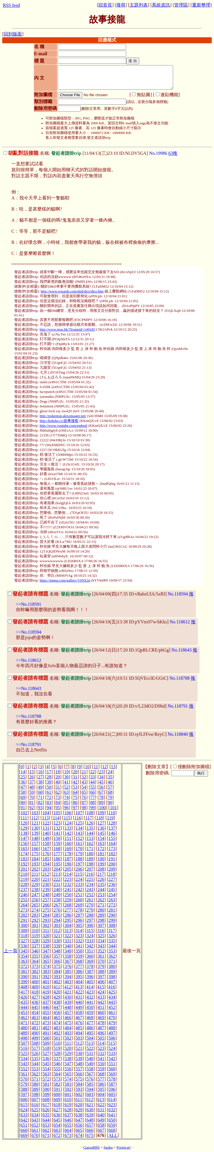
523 (100, 1048)
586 (100, 1084)
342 (89, 945)
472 (35, 1022)
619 (68, 1104)
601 (68, 1094)
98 (84, 807)
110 (112, 812)
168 (56, 848)
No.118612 (180, 621)
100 (102, 807)
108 (89, 812)
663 (56, 1130)
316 (100, 930)
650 (112, 1120)
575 (79, 1079)
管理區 (181, 5)
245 (112, 889)
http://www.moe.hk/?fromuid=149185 (67, 329)
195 (56, 864)
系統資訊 (161, 5)
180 (89, 853)
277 (68, 910)
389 (112, 971)
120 (23, 823)
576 (89, 1079)
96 (66, 807)
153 (89, 838)
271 (100, 904)
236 (112, 884)
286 (68, 915)
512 (78, 1043)
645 (56, 1120)
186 (56, 858)
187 (68, 858)
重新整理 (201, 5)
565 (68, 1073)
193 (35, 864)
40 (57, 782)
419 (46, 992)
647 (79, 1120)
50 (49, 787)
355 (35, 956)
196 (68, 864)
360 (89, 956)
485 (79, 1027)
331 (68, 940)
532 (100, 1053)
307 (100, 925)
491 (46, 1033)
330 (56, 940)
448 (68, 1007)
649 (100, 1120)
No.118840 (178, 734)
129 (23, 828)
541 (100, 1058)
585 (89, 1084)
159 (56, 843)
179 (79, 853)
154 (100, 838)
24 (110, 771)
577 (100, 1079)
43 (84, 782)
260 (79, 899)
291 (23, 920)
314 (78, 930)
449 (79, 1007)
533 (112, 1053)
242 (79, 889)
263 (112, 899)
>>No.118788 (28, 716)
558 (89, 1068)
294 (56, 920)
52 (66, 787)
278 (79, 910)
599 (46, 1094)
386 (79, 971)
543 (23, 1063)
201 (23, 869)
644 (46, 1120)
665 (79, 1130)
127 (100, 823)
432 (89, 997)
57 (110, 787)
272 (112, 904)
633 (23, 1114)
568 (100, 1073)
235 (100, 884)
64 (75, 792)
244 (100, 889)
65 (84, 792)
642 (23, 1120)
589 (35, 1089)
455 (46, 1012)
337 (35, 945)
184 (35, 858)
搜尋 (120, 5)
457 (68, 1012)
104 (46, 812)
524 (112, 1048)
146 (112, 833)
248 (46, 894)
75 (75, 797)
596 (112, 1089)
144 (89, 833)
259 (68, 899)
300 (23, 925)
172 (100, 848)
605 (112, 1094)
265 (35, 904)
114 (56, 817)
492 (56, 1033)
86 (75, 802)
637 (68, 1114)
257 (46, 899)
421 (68, 992)
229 (35, 884)
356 (46, 956)
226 (100, 879)
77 (92, 797)
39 (49, 782)
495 (89, 1033)
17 (49, 771)
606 (23, 1099)
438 (56, 1002)
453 (23, 1012)
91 (22, 807)
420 (56, 992)
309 (23, 930)
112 (34, 817)
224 (79, 879)
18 (57, 771)
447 (56, 1007)
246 (23, 894)
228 (23, 884)
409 (35, 986)
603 (89, 1094)
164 (112, 843)
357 (56, 956)
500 (46, 1038)
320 (46, 935)
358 (68, 956)
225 (89, 879)
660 (23, 1130)
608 (46, 1099)
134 (79, 828)
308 (112, 925)
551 (112, 1063)
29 (57, 776)
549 (89, 1063)
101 (113, 807)
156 (23, 843)
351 (89, 951)
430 (68, 997)
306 (89, 925)
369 (89, 961)
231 (56, 884)
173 (112, 848)
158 (46, 843)
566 (79, 1073)
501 (56, 1038)
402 (56, 981)
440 (79, 1002)
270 (89, 904)
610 (68, 1099)
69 (22, 797)
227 (112, 879)
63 (66, 792)
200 (112, 864)
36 (22, 782)
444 (23, 1007)
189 (89, 858)
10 (87, 766)
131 (46, 828)
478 (100, 1022)
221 (46, 879)
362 (112, 956)
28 (49, 776)
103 (35, 812)
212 (45, 874)
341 (79, 945)
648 (89, 1120)
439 (68, 1002)
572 (46, 1079)
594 (89, 1089)
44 (92, 782)
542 (112, 1058)
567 (89, 1073)
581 (46, 1084)
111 (23, 817)
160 (68, 843)
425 (112, 992)
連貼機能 (169, 94)
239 (46, 889)
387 (89, 971)
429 (56, 997)
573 (56, 1079)
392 (46, 976)
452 (112, 1007)
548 (79, 1063)
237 (23, 889)
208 (100, 869)
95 (57, 807)
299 (112, 920)
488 (112, 1027)
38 (40, 782)
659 (112, 1125)
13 (113, 766)
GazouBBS (91, 1147)
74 (66, 797)
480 (23, 1027)
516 (23, 1048)
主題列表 (139, 5)
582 (56, 1084)
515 (111, 1043)
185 (46, 858)
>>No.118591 (28, 604)
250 (68, 894)
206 (79, 869)
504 (89, 1038)
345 (23, 951)
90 (110, 802)
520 (68, 1048)
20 (75, 771)
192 (23, 864)
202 (35, 869)
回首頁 (105, 5)
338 (46, 945)
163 (100, 843)
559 (100, 1068)
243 (89, 889)
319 (35, 935)
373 (35, 966)
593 (79, 1089)
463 (35, 1017)
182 (112, 853)
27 (40, 776)
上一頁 (10, 950)
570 (23, 1079)
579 (23, 1084)
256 (35, 899)
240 (56, 889)
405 (89, 981)
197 (79, 864)
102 (23, 812)
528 (56, 1053)
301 (35, 925)
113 (45, 817)
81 (31, 802)
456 (56, 1012)
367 (68, 961)
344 (112, 945)
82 (40, 802)
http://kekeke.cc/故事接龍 (59, 421)
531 (89, 1053)
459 (89, 1012)
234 (89, 884)
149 (46, 838)
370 (100, 961)
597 (23, 1094)
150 (56, 838)
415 (100, 986)
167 (46, 848)
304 (68, 925)
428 (46, 997)
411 (56, 986)
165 (23, 848)
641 (112, 1114)
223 (68, 879)
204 (56, 869)
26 (31, 776)
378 (89, 966)
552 (23, 1068)
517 (35, 1048)
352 (100, 951)
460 (100, 1012)
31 (75, 776)
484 (68, 1027)
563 (46, 1073)
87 (84, 802)
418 (35, 992)
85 (66, 802)
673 (68, 1135)
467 (79, 1017)
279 (89, 910)
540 (89, 1058)
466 (68, 1017)
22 (92, 771)
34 (101, 776)
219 (23, 879)
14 (22, 771)
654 (56, 1125)
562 (35, 1073)
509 (46, 1043)
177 (56, 853)
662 (46, 1130)
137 (112, 828)
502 (68, 1038)
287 (79, 915)
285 (56, 915)
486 (89, 1027)
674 (79, 1135)
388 (100, 971)
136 (100, 828)
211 (35, 874)
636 (56, 1114)
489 (23, 1033)
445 (35, 1007)
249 (56, 894)
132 (56, 828)
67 (101, 792)
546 (56, 1063)
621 (89, 1104)
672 (56, 1135)
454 (35, 1012)
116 (77, 817)
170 (79, 848)
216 (89, 874)
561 (23, 1073)
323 (79, 935)
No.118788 (179, 678)
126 (89, 823)
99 (92, 807)
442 (100, 1002)
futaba (108, 1147)
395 (79, 976)
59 (31, 792)
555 (56, 1068)
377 (79, 966)
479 (112, 1022)
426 (23, 997)
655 (68, 1125)
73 (57, 797)
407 (112, 981)
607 (35, 1099)
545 (46, 1063)
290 (112, 915)
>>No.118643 (28, 688)
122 (46, 823)
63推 (172, 153)
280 (100, 910)
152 (79, 838)
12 (104, 766)
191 (112, 858)
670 (35, 1135)
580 (35, 1084)
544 (35, 1063)
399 (23, 981)
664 (68, 1130)
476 (79, 1022)
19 (66, 771)
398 (112, 976)
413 (78, 986)
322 (68, 935)
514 (100, 1043)
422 (79, 992)
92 (31, 807)
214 (67, 874)
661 (35, 1130)
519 (56, 1048)
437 (46, 1002)
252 (89, 894)
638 (79, 1114)
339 (56, 945)
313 (67, 930)
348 (56, 951)
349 (68, 951)
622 (100, 1104)
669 (23, 1135)
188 (79, 858)
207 (89, 869)
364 (35, 961)
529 (68, 1053)
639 (89, 1114)
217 (100, 874)
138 (23, 833)
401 (46, 981)
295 (68, 920)
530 (79, 1053)
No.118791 (178, 706)
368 (79, 961)
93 (40, 807)
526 (35, 1053)
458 (79, 1012)
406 (100, 981)
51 (57, 787)
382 (35, 971)
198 (89, 864)
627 (56, 1109)
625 (35, 1109)
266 (46, 904)
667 (100, 1130)
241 (68, 889)
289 (100, 915)
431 (79, 997)
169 (68, 848)
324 (89, 935)
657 (89, 1125)
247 (35, 894)
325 (100, 935)
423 (89, 992)
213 (56, 874)
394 (68, 976)
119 (110, 817)
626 (46, 1109)
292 (35, 920)
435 (23, 1002)
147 (23, 838)
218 (111, 874)
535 (35, 1058)
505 (100, 1038)
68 (110, 792)
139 (35, 833)
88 (92, 802)
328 (35, 940)
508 (35, 1043)
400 (35, 981)
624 (23, 1109)
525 (23, 1053)
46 (110, 782)
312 (56, 930)
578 (112, 1079)
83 (49, 802)
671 (46, 1135)
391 (35, 976)
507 (23, 1043)
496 (100, 1033)
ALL (113, 1135)
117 (88, 817)
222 (56, 879)
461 (112, 1012)
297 (89, 920)
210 (23, 874)
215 (78, 874)
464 (46, 1017)
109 (100, 812)
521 (79, 1048)
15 (31, 771)
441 (89, 1002)
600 (56, 1094)
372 (23, 966)
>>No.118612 (28, 660)
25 (22, 776)
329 (46, 940)
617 (46, 1104)
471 (23, 1022)
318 (23, 935)
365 (46, 961)
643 (35, 1120)
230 (46, 884)
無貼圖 (143, 94)
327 (23, 940)
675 (89, 1135)
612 (89, 1099)
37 (31, 782)
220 (35, 879)
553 (35, 1068)
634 (35, 1114)
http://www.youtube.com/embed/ (64, 426)
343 (100, 945)
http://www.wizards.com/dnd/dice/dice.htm (72, 291)
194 (46, 864)
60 (40, 792)
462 (23, 1017)
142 (68, 833)
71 (40, 797)
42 (75, 782)
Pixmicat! (124, 1147)
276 (56, 910)
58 (22, 792)
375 (56, 966)
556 (68, 1068)
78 (101, 797)
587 (112, 1084)
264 (23, 904)
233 (79, 884)
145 (100, 833)
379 (100, 966)
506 (112, 1038)
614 (111, 1099)
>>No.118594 (28, 632)
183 (23, 858)
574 (68, 1079)
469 (100, 1017)
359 (79, 956)
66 (92, 792)
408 (23, 986)
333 (89, 940)
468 (89, 1017)
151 (68, 838)
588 (23, 1089)
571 (35, 1079)
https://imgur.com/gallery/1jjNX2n (65, 580)
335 (112, 940)
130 (35, 828)
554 (46, 1068)
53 (75, 787)
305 (79, 925)
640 (100, 1114)
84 (57, 802)
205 (68, 869)
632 (112, 1109)
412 (67, 986)
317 (111, 930)
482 (46, 1027)
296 (79, 920)
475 (68, 1022)
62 (57, 792)
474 (56, 1022)
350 (79, 951)
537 (56, 1058)
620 (79, 1104)
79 (110, 797)
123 (56, 823)
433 (100, 997)
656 (79, 1125)
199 (100, 864)
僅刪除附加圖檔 (193, 766)
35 (110, 776)
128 (112, 823)
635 (46, 1114)
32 (84, 776)
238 (35, 889)
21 (84, 771)
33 (92, 776)
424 (100, 992)
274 (35, 910)
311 (46, 930)
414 (89, 986)
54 (84, 787)
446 (46, 1007)
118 (99, 817)
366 (56, 961)
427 (35, 997)
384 (56, 971)
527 (46, 1053)
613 (100, 1099)
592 (68, 1089)
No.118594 (178, 594)
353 (112, 951)
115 (67, 817)
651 (23, 1125)
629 (79, 1109)
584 (79, 1084)
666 (89, 1130)
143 (79, 833)
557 (79, 1068)
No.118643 (181, 650)
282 (23, 915)
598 (35, 1094)
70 (31, 797)
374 (46, 966)
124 (68, 823)
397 (100, 976)
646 (68, 1120)
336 (23, 945)
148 (35, 838)
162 (89, 843)
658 (100, 1125)
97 (75, 807)
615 (23, 1104)
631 (100, 1109)
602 (79, 1094)
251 (79, 894)
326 (112, 935)
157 (35, 843)
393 (56, 976)
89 (101, 802)
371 (112, 961)
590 (46, 1089)
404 (79, 981)
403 (68, 981)
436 (35, 1002)
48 (31, 787)
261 (89, 899)
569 (112, 1073)
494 (79, 1033)
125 (79, 823)
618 (56, 1104)
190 (100, 858)
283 (35, 915)
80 (22, 802)
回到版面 (13, 34)
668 (112, 1130)
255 (23, 899)
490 (35, 1033)
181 (100, 853)
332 (79, 940)
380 (112, 966)
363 (23, 961)
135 (89, 828)
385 (68, 971)
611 (79, 1099)
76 (84, 797)
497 (112, 1033)
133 (68, 828)
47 (22, 787)
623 (112, 1104)
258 (56, 899)
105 (56, 812)
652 (35, 1125)
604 (100, 1094)
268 (68, 904)
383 (46, 971)
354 (23, 956)
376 (68, 966)
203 (46, 869)
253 (100, 894)
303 (56, 925)
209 (112, 869)
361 (100, 956)
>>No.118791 (28, 744)
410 (46, 986)
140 (46, 833)
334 (100, 940)
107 (79, 812)
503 (79, 1038)
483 (56, 1027)
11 (96, 766)
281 (112, 910)
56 (101, 787)
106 (68, 812)
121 (35, 823)
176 (46, 853)
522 (89, 1048)
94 (49, 807)
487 (100, 1027)
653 (46, 1125)
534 (23, 1058)
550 (100, 1063)
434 (112, 997)
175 (35, 853)
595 (100, 1089)
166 (35, 848)
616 (35, 1104)
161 (79, 843)
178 (68, 853)
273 (23, 910)
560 (112, 1068)
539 (79, 1058)
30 (66, 776)
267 (56, 904)
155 (112, 838)
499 (35, 1038)
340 (68, 945)
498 (23, 1038)
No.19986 (158, 153)
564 (56, 1073)
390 (23, 976)
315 (89, 930)
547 (68, 1063)
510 (56, 1043)
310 (35, 930)
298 (100, 920)
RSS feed (11, 5)
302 (46, 925)
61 (49, 792)
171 (89, 848)
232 (68, 884)
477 (89, 1022)
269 (79, 904)
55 (92, 787)
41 (66, 782)
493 (68, 1033)
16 (40, 771)
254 (112, 894)
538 (68, 1058)
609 (56, 1099)
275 (46, 910)
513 (89, 1043)
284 (46, 915)
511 (68, 1043)
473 (46, 1022)
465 (56, 1017)
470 (112, 1017)
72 (49, 797)
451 (100, 1007)
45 (101, 782)
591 (56, 1089)
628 (68, 1109)
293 (46, 920)
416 (111, 986)
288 (89, 915)
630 (89, 1109)
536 (46, 1058)
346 (35, 951)
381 (23, 971)
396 (89, 976)
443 (112, 1002)
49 (40, 787)
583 (68, 1084)
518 (46, 1048)
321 (56, 935)
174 (23, 853)
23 (101, 771)
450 (89, 1007)
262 (100, 899)
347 (46, 951)
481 (35, 1027)
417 (23, 992)
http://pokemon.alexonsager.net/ (63, 416)
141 (56, 833)
